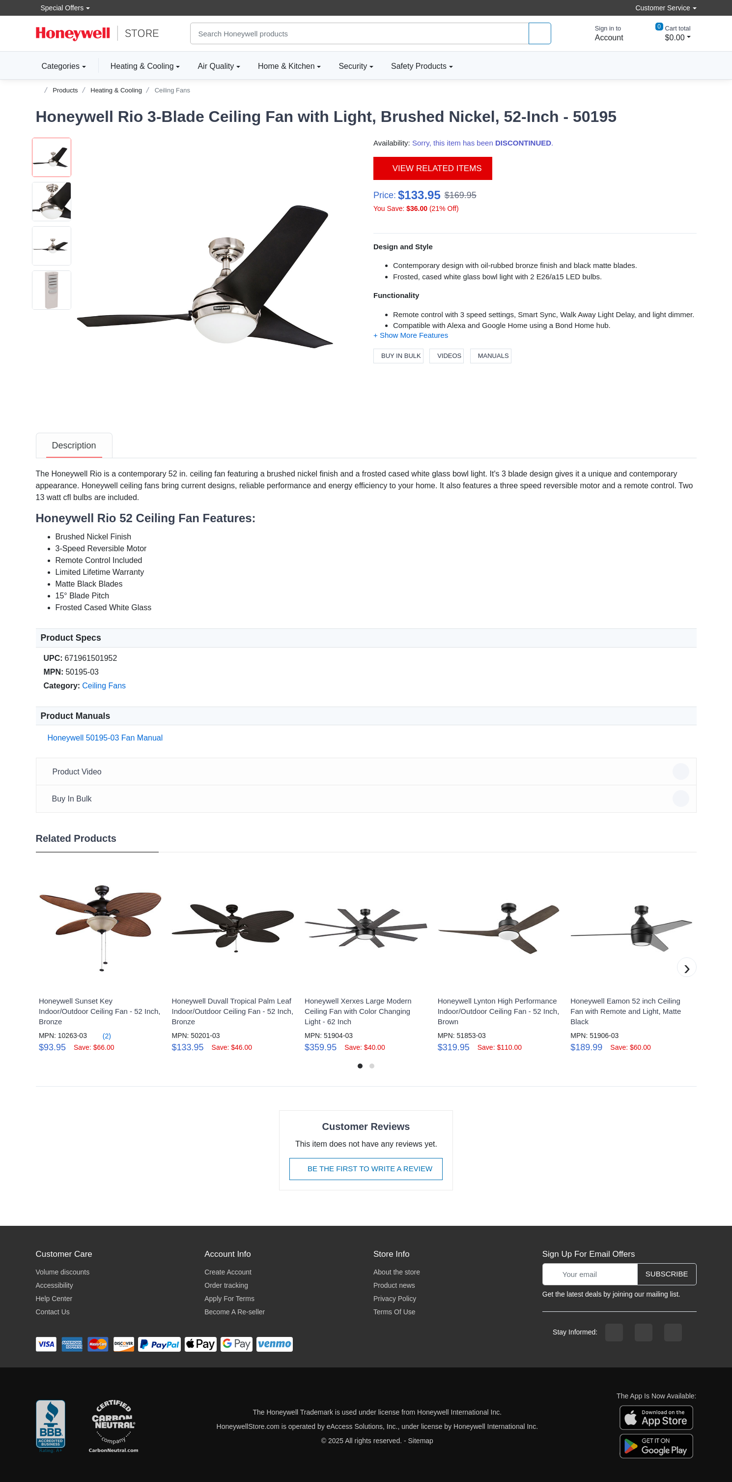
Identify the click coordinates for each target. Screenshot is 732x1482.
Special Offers (60, 7)
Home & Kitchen (286, 66)
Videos (446, 355)
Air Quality (215, 66)
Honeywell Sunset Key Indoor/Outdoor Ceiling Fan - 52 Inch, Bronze (100, 1011)
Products (65, 90)
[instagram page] (643, 1332)
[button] (215, 277)
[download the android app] (656, 1446)
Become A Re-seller (234, 1312)
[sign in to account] (602, 33)
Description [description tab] (74, 445)
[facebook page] (614, 1332)
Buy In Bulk (398, 355)
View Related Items (433, 168)
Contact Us (53, 1312)
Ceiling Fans (172, 90)
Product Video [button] (367, 771)
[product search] (540, 34)
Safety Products (419, 66)
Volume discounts (63, 1272)
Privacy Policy (394, 1299)
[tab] (74, 445)
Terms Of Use (394, 1312)
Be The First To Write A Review (366, 1168)
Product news (394, 1285)
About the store (396, 1272)
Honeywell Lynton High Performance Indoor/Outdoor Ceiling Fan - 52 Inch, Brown (499, 1011)
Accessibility (54, 1285)
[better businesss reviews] (50, 1427)
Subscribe (667, 1274)
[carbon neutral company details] (113, 1427)
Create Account (228, 1272)
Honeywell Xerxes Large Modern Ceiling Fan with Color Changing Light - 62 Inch (358, 1011)
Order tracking (226, 1285)
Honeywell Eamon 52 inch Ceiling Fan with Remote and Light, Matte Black (625, 1011)
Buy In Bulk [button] (367, 798)
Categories (58, 65)
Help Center (54, 1299)
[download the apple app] (656, 1417)
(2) (101, 1035)
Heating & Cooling (142, 66)
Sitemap (420, 1441)
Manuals (491, 355)
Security (352, 66)
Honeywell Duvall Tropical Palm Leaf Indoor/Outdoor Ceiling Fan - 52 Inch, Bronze (232, 1011)
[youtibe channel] (673, 1332)
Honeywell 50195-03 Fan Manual (103, 738)
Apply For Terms (229, 1299)
